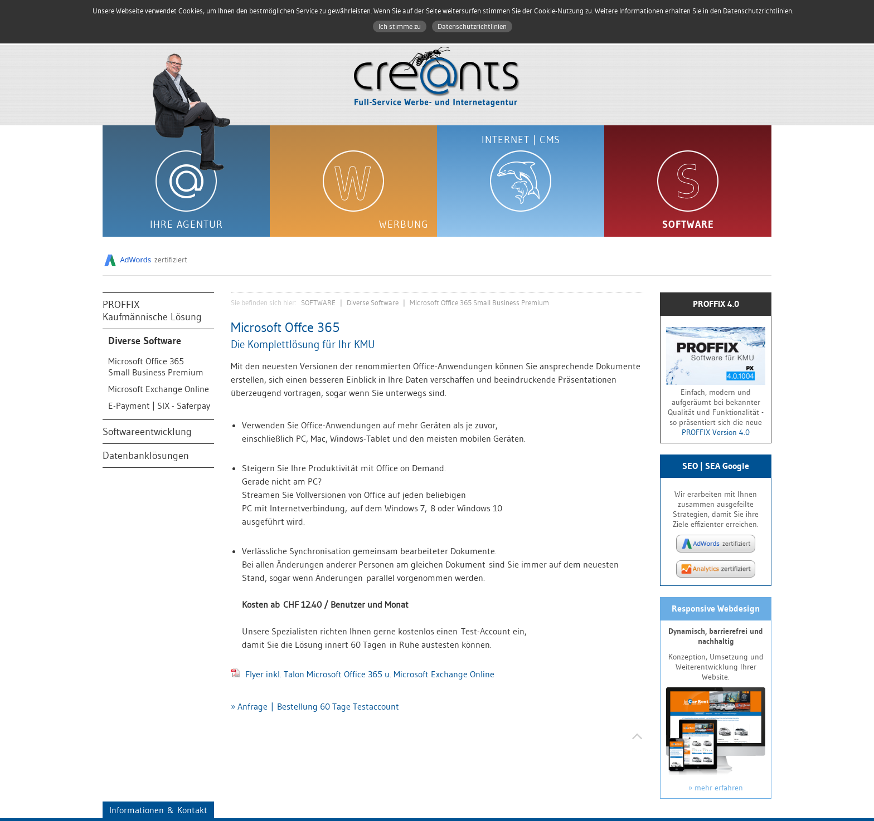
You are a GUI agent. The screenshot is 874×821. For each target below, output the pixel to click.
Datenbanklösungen (146, 455)
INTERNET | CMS (521, 140)
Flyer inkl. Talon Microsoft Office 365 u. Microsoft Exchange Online (362, 674)
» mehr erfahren (715, 788)
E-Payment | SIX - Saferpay (159, 405)
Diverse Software (144, 341)
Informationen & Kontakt (158, 809)
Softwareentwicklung (147, 432)
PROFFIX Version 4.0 (716, 432)
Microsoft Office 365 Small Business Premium (479, 303)
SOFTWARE (688, 224)
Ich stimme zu (399, 26)
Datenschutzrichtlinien (472, 26)
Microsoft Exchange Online (158, 388)
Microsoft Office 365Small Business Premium (155, 366)
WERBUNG (404, 224)
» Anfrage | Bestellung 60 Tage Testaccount (315, 706)
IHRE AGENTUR (186, 224)
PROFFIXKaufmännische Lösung (152, 311)
